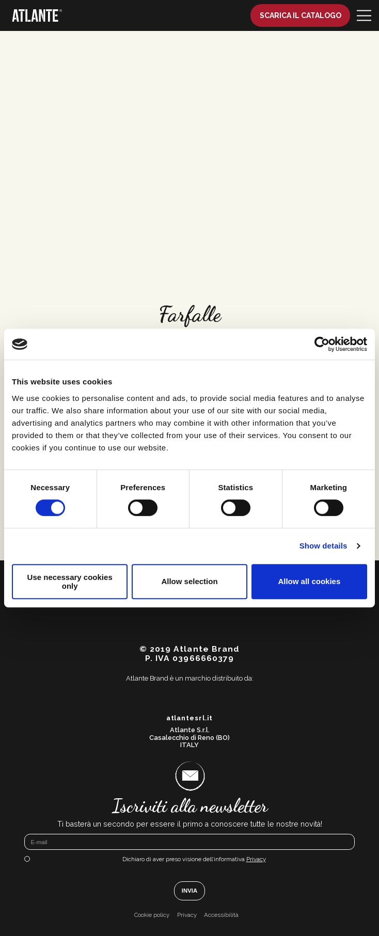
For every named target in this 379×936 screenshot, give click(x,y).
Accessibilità (221, 915)
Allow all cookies (309, 581)
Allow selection (189, 581)
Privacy (256, 859)
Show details (323, 545)
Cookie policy (151, 915)
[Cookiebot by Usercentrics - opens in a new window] (322, 344)
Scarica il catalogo (300, 15)
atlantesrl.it (189, 718)
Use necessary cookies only (70, 581)
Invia (189, 890)
